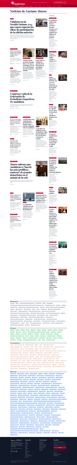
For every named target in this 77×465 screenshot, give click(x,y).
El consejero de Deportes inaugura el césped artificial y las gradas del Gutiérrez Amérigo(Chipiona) (55, 166)
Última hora (22, 6)
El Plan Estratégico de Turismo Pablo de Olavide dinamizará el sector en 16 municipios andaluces (16, 197)
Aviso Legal (41, 448)
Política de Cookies (42, 446)
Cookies (57, 461)
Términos (60, 461)
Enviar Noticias (56, 455)
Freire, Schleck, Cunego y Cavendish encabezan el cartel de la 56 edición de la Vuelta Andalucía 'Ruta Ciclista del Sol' (53, 280)
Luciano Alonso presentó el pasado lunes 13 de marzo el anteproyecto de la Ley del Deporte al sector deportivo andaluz (28, 65)
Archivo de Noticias (28, 455)
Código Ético (41, 443)
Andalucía (31, 6)
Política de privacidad (60, 450)
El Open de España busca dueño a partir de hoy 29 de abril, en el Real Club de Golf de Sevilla (53, 140)
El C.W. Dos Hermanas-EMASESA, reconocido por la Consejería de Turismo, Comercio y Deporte (15, 121)
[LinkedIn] (16, 451)
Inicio (11, 7)
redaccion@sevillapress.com (21, 462)
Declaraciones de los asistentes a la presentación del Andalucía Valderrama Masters (15, 219)
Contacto (40, 450)
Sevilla (27, 6)
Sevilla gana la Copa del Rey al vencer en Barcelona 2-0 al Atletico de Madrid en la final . (53, 113)
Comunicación (49, 6)
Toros (44, 6)
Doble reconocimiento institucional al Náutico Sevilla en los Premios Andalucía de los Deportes (16, 53)
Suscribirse (60, 447)
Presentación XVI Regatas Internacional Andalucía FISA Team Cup (53, 248)
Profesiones (59, 6)
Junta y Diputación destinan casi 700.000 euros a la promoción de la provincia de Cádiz (53, 83)
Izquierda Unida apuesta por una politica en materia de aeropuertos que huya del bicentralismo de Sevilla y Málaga (15, 144)
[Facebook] (11, 451)
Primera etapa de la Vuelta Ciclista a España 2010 (53, 57)
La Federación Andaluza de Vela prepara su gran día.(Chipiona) (28, 207)
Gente (35, 6)
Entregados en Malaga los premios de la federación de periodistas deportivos (40, 64)
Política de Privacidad (42, 444)
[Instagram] (14, 451)
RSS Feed (26, 457)
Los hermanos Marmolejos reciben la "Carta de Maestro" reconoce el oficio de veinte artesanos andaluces (15, 73)
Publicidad (55, 452)
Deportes (39, 6)
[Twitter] (13, 451)
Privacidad (53, 461)
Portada (17, 6)
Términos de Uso (42, 447)
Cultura (54, 6)
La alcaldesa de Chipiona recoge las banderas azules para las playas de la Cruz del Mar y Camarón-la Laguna (41, 134)
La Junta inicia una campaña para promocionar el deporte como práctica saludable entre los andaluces (29, 123)
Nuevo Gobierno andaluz (52, 191)
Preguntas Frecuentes (57, 454)
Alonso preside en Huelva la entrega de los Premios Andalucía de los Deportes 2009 (41, 198)
